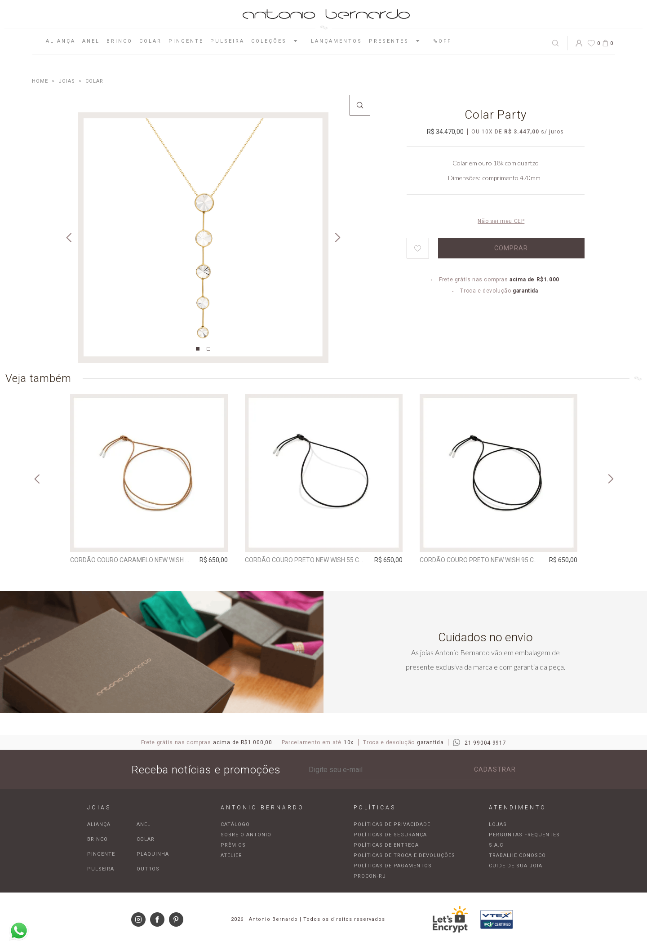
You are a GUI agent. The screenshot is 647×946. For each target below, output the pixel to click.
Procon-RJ (370, 876)
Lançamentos (336, 41)
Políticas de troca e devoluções (404, 855)
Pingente (186, 41)
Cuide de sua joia (515, 866)
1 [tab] (197, 349)
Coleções (277, 41)
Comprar (511, 248)
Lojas (498, 824)
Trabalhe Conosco (517, 855)
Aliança (60, 41)
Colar (150, 41)
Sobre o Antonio (246, 835)
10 (487, 132)
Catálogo (235, 824)
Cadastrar (495, 769)
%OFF (442, 41)
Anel (91, 41)
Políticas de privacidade (392, 824)
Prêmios (233, 845)
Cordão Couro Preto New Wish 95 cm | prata (491, 560)
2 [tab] (208, 349)
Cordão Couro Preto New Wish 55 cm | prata (317, 560)
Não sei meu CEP (501, 221)
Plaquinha (153, 854)
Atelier (231, 855)
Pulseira (227, 41)
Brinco (119, 41)
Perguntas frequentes (524, 835)
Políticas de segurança (390, 835)
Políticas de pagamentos (393, 866)
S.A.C (496, 845)
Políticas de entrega (386, 845)
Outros (148, 869)
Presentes (397, 41)
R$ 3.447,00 (521, 132)
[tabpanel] (203, 237)
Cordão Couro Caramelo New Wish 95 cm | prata (148, 560)
